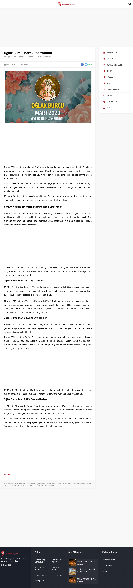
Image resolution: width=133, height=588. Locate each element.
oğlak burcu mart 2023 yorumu (24, 485)
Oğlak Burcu (23, 57)
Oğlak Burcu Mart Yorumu (45, 485)
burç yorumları (34, 483)
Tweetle (7, 475)
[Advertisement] (66, 27)
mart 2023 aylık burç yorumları (51, 483)
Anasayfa (7, 57)
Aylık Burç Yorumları (22, 483)
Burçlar (14, 57)
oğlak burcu (67, 483)
